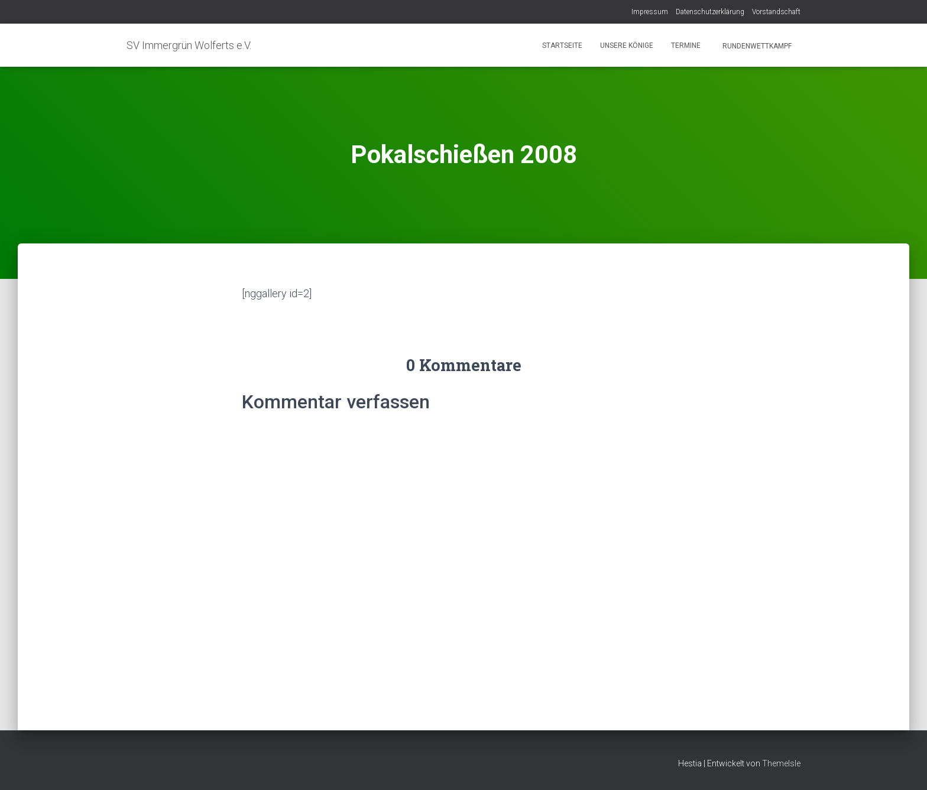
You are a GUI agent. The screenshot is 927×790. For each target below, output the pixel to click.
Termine (686, 45)
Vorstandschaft (776, 12)
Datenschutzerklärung (710, 12)
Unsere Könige (626, 45)
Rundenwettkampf (756, 46)
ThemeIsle (781, 763)
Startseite (562, 45)
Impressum (649, 12)
